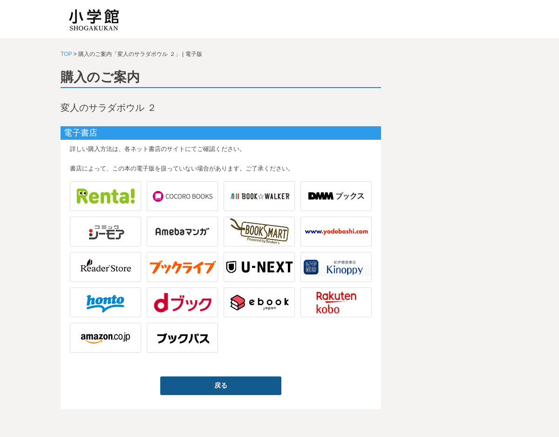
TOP (66, 54)
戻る (220, 385)
